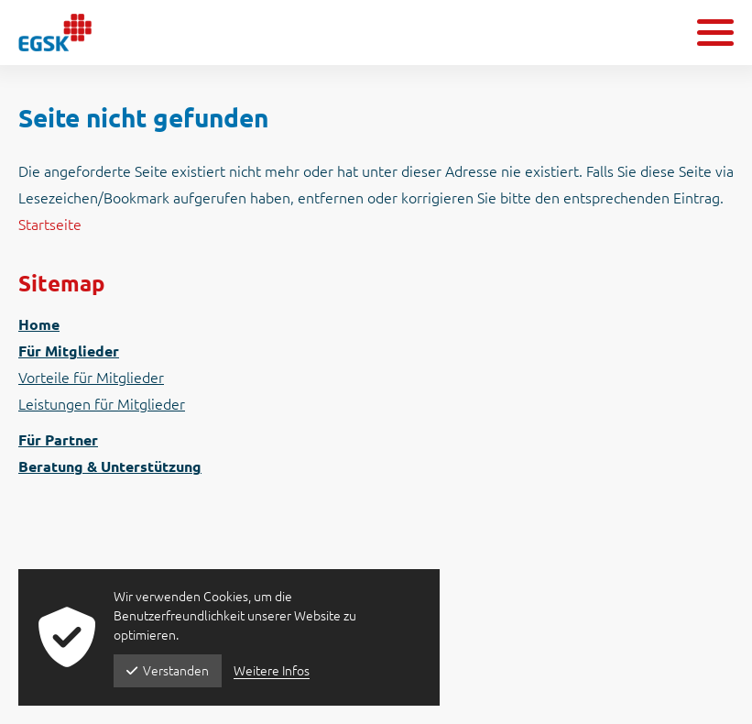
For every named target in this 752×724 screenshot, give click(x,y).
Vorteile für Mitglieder (91, 377)
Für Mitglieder (68, 351)
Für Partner (58, 440)
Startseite (50, 224)
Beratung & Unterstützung (110, 466)
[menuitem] (376, 325)
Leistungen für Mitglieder (101, 404)
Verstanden (167, 671)
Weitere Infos (272, 671)
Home (39, 324)
